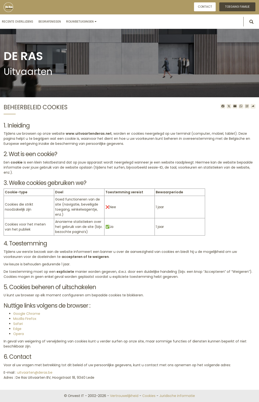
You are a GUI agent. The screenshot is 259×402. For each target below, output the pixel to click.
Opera (18, 333)
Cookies (148, 395)
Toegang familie (237, 7)
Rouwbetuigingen (81, 21)
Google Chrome (26, 313)
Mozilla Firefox (24, 318)
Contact (205, 7)
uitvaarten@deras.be (34, 372)
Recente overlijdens (17, 21)
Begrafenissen (50, 21)
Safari (18, 323)
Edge (17, 328)
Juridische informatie (177, 395)
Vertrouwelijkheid (124, 395)
